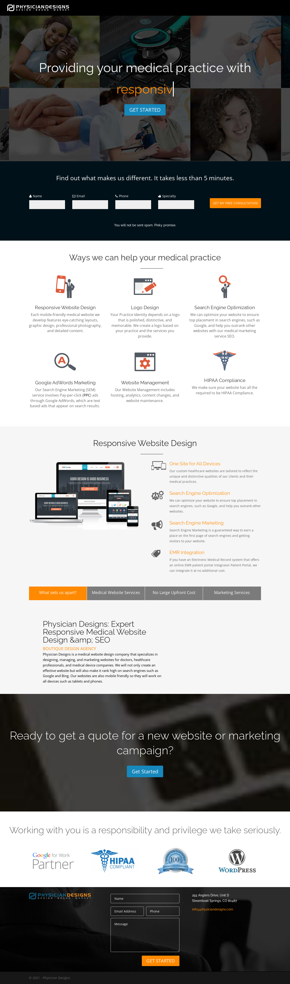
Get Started (145, 771)
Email (81, 196)
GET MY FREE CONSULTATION (235, 203)
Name (37, 196)
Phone (123, 196)
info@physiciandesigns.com (212, 909)
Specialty (169, 196)
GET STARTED (145, 109)
